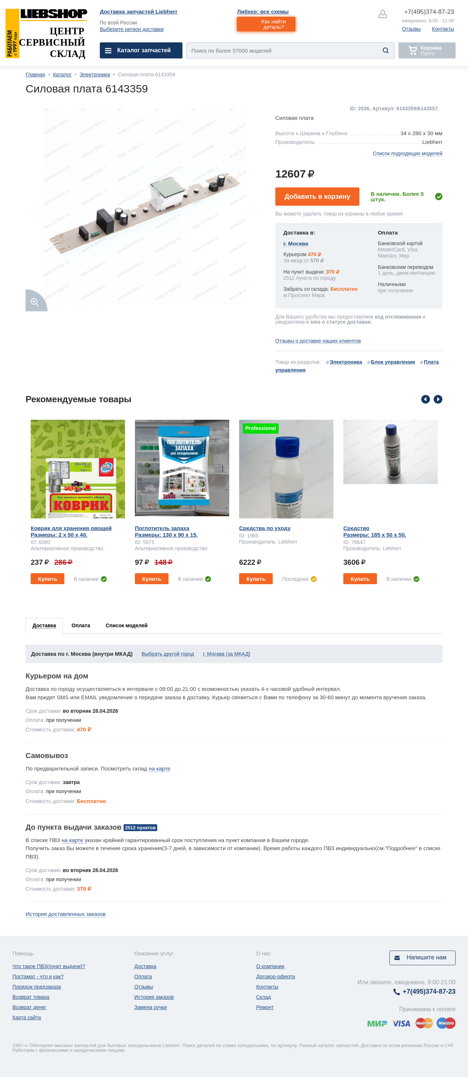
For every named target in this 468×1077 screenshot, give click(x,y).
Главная (35, 74)
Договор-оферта (275, 976)
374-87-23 (429, 12)
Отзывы (411, 28)
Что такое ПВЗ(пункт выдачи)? (48, 966)
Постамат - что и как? (38, 976)
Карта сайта (26, 1017)
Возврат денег (29, 1007)
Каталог (62, 74)
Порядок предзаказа (36, 987)
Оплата (143, 976)
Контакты (443, 28)
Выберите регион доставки (132, 29)
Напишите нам (426, 957)
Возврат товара (30, 997)
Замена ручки (150, 1007)
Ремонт (265, 1007)
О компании (270, 966)
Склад (263, 997)
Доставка (145, 966)
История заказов (154, 997)
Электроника (94, 74)
